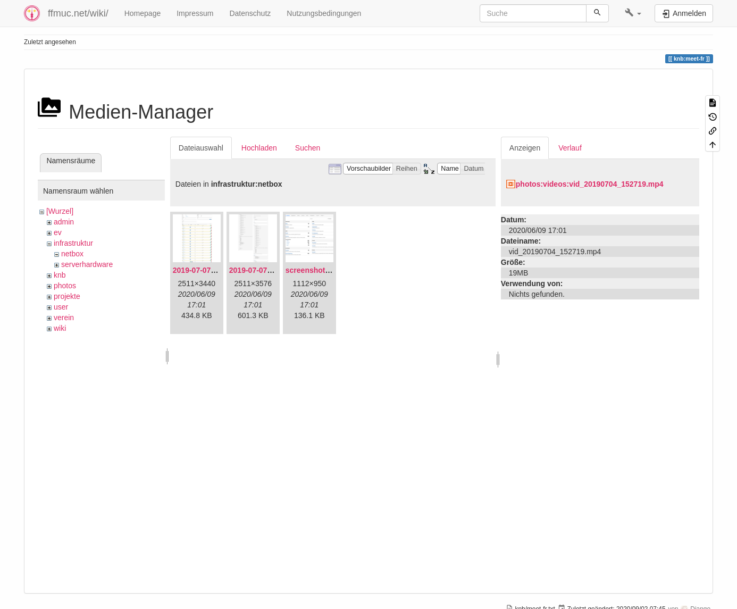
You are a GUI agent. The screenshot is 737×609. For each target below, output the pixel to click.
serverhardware (87, 264)
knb (60, 275)
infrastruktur (73, 243)
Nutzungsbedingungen (324, 13)
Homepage (142, 13)
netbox (72, 253)
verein (64, 317)
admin (64, 222)
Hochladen (259, 148)
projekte (67, 296)
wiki (60, 328)
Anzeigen (524, 148)
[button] (633, 13)
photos (65, 285)
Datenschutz (250, 13)
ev (58, 232)
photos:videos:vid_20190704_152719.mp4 (590, 184)
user (61, 307)
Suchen (307, 148)
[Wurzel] (59, 211)
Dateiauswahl (201, 148)
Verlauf (570, 148)
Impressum (195, 13)
